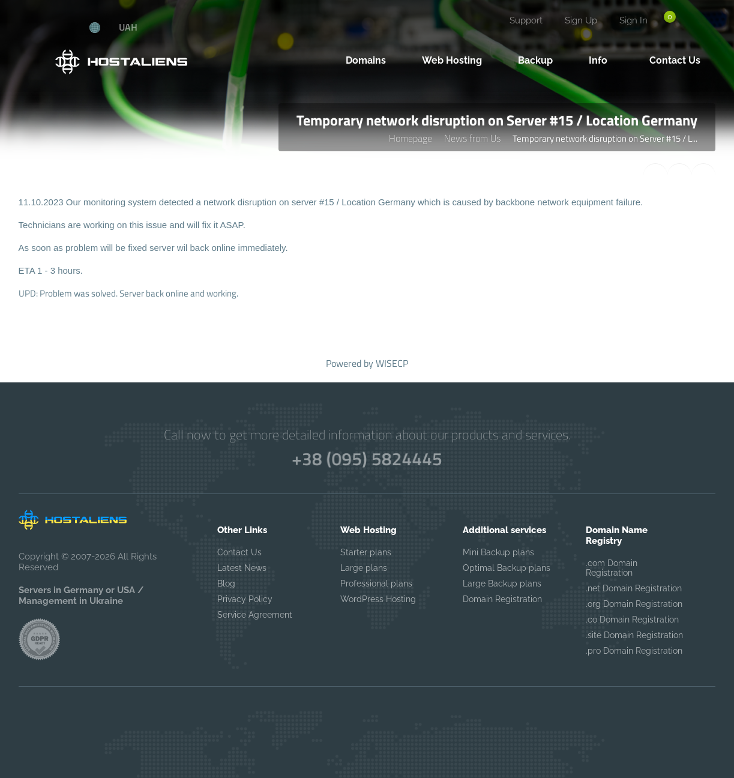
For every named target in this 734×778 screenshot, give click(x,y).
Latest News (241, 568)
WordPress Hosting (378, 599)
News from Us (472, 138)
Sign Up (581, 20)
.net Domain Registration (634, 588)
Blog (226, 583)
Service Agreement (254, 615)
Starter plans (365, 552)
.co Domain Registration (632, 619)
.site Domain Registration (634, 635)
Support (526, 20)
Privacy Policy (244, 599)
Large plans (363, 568)
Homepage (410, 138)
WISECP (392, 363)
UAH (128, 27)
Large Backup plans (502, 583)
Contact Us (239, 552)
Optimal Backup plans (506, 568)
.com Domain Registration (611, 567)
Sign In (633, 20)
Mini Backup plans (498, 552)
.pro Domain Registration (634, 651)
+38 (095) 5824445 (367, 458)
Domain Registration (502, 599)
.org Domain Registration (634, 604)
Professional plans (376, 583)
